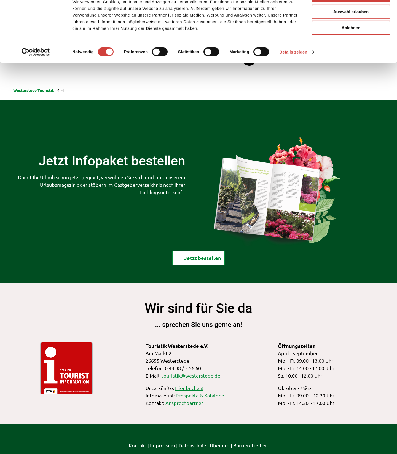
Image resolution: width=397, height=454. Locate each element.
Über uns (220, 445)
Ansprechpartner (184, 403)
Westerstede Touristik (33, 90)
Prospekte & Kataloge (200, 395)
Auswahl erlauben (351, 30)
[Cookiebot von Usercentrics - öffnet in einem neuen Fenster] (36, 70)
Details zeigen (293, 70)
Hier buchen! (189, 388)
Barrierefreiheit (251, 445)
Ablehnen (351, 46)
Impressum (162, 445)
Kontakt (137, 445)
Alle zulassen (351, 13)
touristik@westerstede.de (191, 375)
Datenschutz (192, 445)
